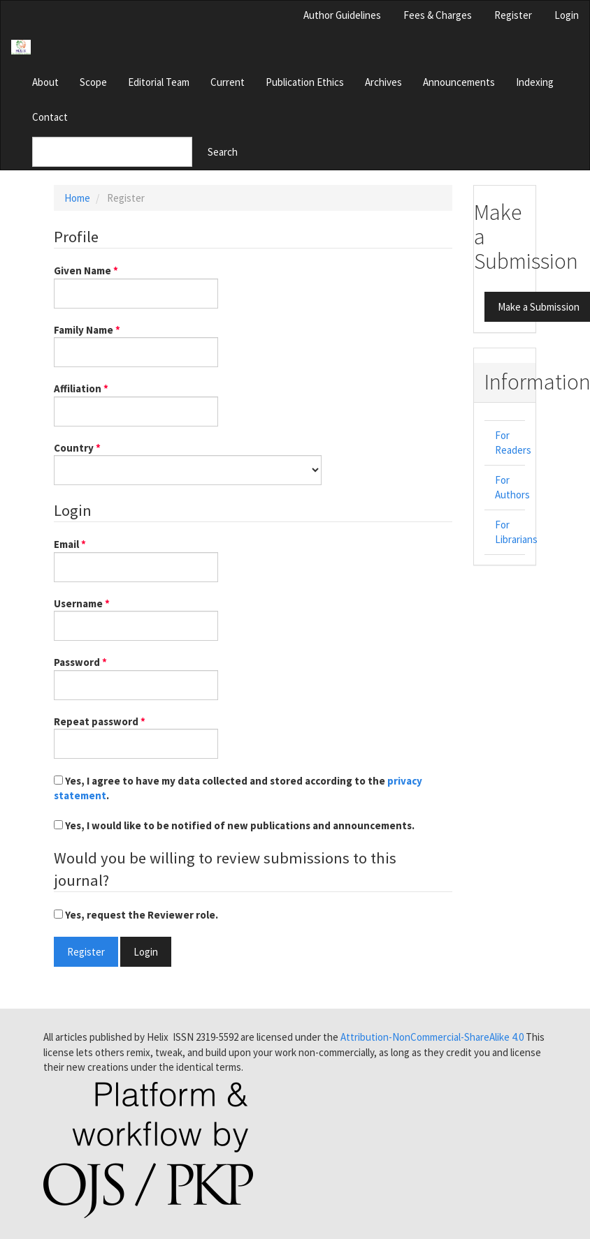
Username (136, 618)
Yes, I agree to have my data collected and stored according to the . (238, 788)
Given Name (136, 285)
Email (136, 559)
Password (136, 677)
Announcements (459, 82)
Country (188, 462)
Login (566, 15)
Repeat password (136, 736)
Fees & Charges (437, 15)
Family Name (136, 344)
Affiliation (136, 403)
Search (223, 151)
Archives (383, 82)
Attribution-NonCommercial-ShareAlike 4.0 (432, 1037)
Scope (93, 82)
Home (77, 198)
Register (513, 15)
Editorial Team (158, 82)
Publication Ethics (305, 82)
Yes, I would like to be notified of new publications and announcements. (234, 825)
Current (227, 82)
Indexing (535, 82)
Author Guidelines (342, 15)
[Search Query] (112, 152)
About (45, 82)
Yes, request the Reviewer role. (136, 914)
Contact (50, 117)
